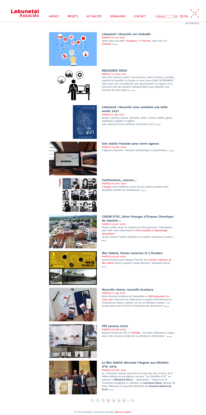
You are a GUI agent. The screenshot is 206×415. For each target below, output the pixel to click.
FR (181, 16)
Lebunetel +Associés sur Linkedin (126, 34)
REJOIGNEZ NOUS (114, 70)
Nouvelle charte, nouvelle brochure (127, 289)
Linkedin (107, 44)
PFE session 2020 (115, 326)
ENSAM (136, 332)
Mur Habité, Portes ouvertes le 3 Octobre (132, 253)
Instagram (131, 40)
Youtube (146, 40)
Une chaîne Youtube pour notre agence (130, 143)
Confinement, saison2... (119, 180)
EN (186, 16)
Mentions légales (123, 412)
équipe (107, 186)
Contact (140, 16)
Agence (54, 16)
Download (117, 16)
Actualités (94, 16)
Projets (73, 16)
